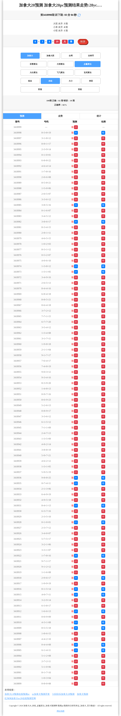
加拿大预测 (82, 694)
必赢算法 (87, 64)
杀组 (50, 81)
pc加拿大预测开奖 (41, 694)
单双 (91, 81)
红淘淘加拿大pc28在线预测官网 (20, 698)
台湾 (71, 56)
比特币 (91, 56)
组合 (30, 81)
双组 (80, 89)
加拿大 (30, 56)
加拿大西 (50, 56)
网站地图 (60, 711)
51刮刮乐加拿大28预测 (63, 694)
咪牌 (82, 41)
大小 (71, 81)
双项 (40, 89)
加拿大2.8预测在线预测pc (17, 694)
